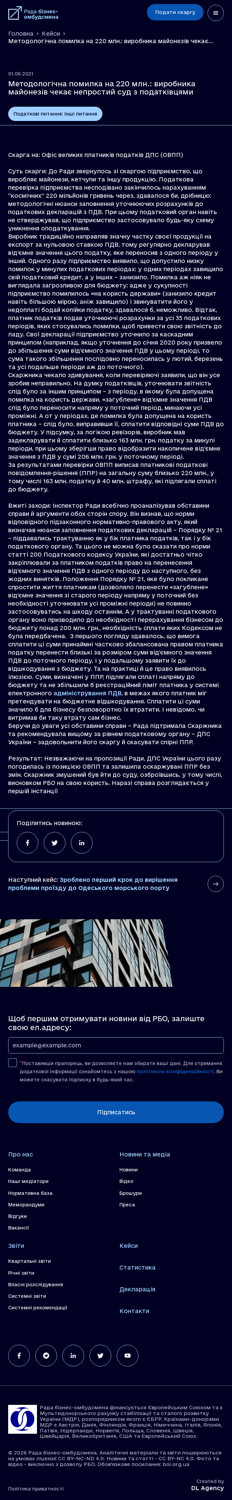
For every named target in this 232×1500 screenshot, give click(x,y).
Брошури (130, 1193)
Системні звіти (27, 1296)
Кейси (51, 33)
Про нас (20, 1154)
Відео (126, 1181)
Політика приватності (36, 1489)
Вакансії (18, 1228)
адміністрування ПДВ (87, 693)
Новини (128, 1169)
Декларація (137, 1289)
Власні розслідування (35, 1284)
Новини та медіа (144, 1154)
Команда (19, 1169)
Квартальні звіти (29, 1261)
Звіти (16, 1245)
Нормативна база (30, 1193)
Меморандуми (26, 1204)
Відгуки (17, 1216)
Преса (127, 1204)
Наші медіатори (28, 1181)
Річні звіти (21, 1273)
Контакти (134, 1311)
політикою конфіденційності (175, 1071)
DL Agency (207, 1488)
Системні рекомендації (37, 1307)
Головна (21, 33)
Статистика (137, 1267)
